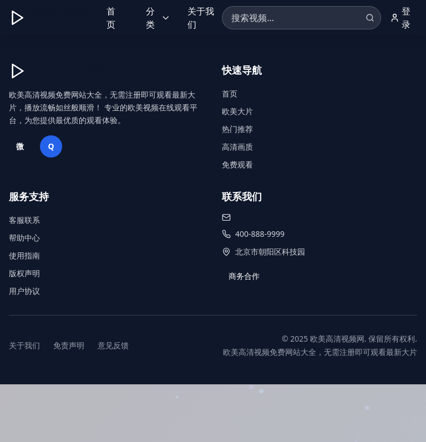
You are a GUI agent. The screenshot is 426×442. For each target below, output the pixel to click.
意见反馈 (113, 345)
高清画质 (237, 146)
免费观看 (237, 164)
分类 (158, 18)
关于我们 (200, 18)
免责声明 (68, 345)
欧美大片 (237, 111)
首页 (110, 18)
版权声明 (24, 273)
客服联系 (24, 220)
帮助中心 (24, 237)
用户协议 (24, 291)
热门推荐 (237, 129)
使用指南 (24, 255)
